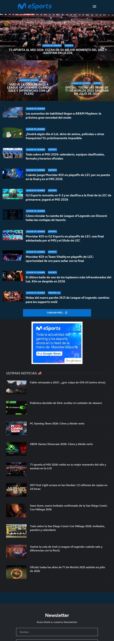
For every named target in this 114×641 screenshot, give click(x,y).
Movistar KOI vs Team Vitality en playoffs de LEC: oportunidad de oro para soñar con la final (60, 259)
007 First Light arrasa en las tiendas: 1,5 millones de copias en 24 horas (68, 487)
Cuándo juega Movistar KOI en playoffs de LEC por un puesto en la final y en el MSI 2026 (68, 177)
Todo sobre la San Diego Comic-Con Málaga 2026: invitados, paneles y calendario (67, 528)
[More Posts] (57, 313)
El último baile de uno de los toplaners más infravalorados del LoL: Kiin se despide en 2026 (68, 280)
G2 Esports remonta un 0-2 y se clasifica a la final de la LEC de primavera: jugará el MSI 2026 (68, 197)
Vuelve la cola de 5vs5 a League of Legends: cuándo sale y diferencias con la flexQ (29, 89)
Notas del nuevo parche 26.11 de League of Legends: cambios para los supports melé (67, 299)
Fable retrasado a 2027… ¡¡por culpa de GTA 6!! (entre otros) (67, 382)
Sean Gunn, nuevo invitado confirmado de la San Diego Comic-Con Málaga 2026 (69, 507)
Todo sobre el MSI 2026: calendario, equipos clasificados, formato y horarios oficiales (65, 156)
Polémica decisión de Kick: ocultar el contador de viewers (66, 403)
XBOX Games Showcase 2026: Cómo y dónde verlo (61, 444)
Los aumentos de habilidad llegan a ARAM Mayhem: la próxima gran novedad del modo (63, 115)
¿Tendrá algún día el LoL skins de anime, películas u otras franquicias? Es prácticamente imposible (65, 136)
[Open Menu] (94, 6)
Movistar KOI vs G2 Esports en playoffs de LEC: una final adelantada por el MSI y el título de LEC (65, 240)
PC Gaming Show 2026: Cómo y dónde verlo (57, 423)
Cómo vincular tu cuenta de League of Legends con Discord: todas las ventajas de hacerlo (66, 218)
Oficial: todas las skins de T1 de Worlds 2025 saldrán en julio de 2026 (87, 90)
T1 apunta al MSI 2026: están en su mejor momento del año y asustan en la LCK (58, 51)
